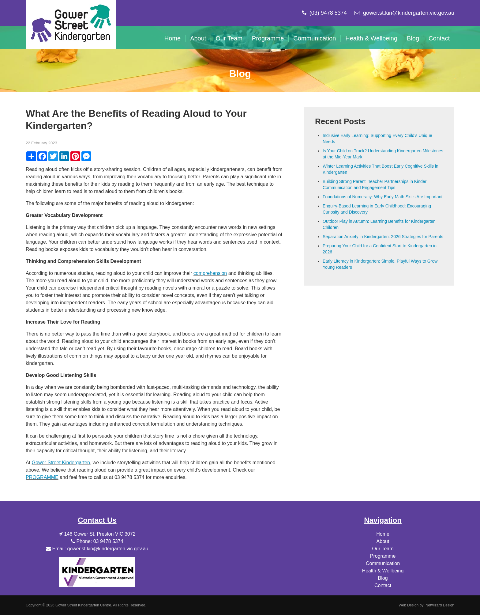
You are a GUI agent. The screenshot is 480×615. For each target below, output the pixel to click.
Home (172, 38)
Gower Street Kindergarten (61, 462)
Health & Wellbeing (371, 38)
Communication (314, 38)
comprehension (210, 273)
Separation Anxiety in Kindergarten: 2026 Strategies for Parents (383, 236)
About (198, 38)
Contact (439, 38)
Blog (413, 38)
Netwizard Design (440, 605)
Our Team (229, 38)
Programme (268, 38)
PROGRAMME (42, 477)
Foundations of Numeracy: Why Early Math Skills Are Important (382, 196)
